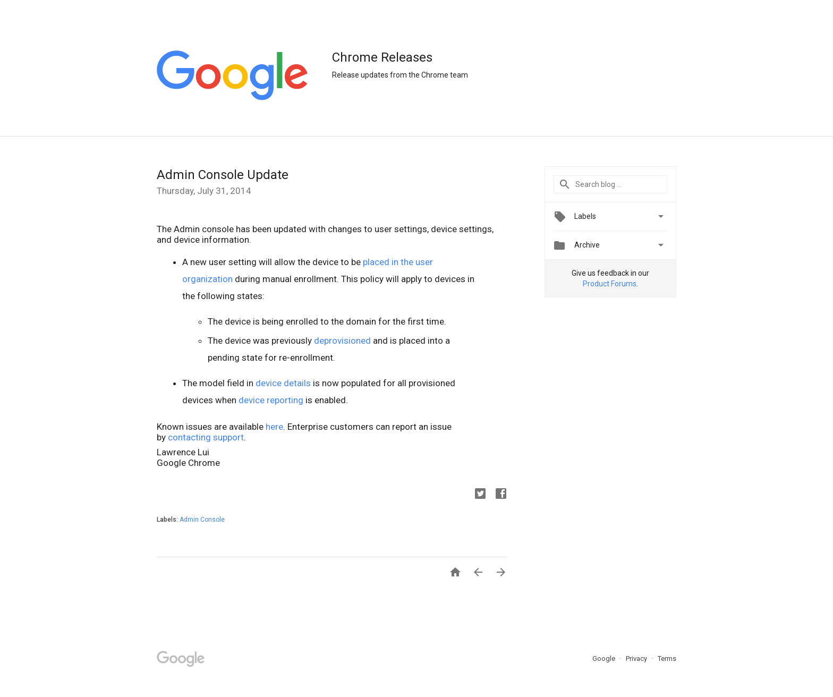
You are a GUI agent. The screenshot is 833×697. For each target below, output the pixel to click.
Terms (667, 658)
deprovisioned (342, 340)
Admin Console (202, 519)
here (274, 426)
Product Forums (609, 283)
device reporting (271, 400)
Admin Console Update (222, 174)
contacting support (206, 437)
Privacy (637, 658)
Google (604, 658)
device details (283, 383)
